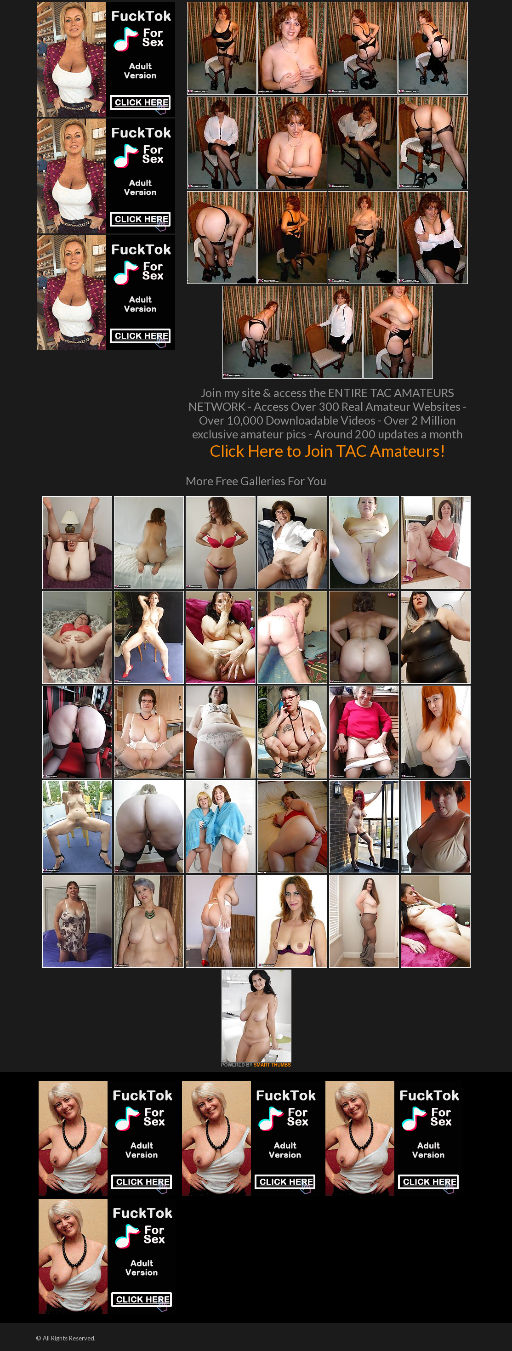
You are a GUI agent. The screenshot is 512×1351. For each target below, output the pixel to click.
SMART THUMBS (272, 1064)
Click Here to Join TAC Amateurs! (327, 450)
